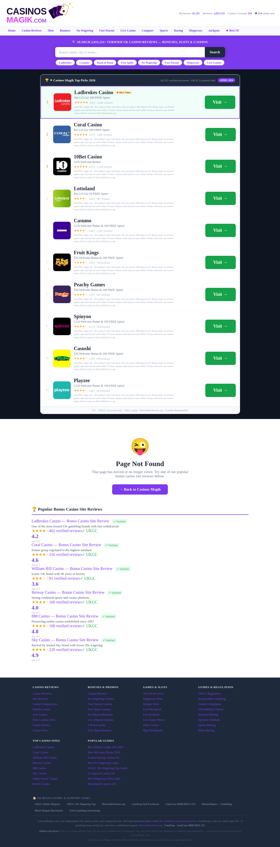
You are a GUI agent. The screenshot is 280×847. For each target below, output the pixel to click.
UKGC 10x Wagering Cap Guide (108, 768)
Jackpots (214, 30)
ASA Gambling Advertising (84, 810)
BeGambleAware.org (113, 803)
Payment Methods (209, 720)
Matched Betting (208, 714)
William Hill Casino (45, 757)
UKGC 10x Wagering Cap (81, 803)
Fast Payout (106, 30)
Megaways (195, 30)
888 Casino (39, 768)
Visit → (220, 102)
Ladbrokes (65, 62)
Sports (164, 30)
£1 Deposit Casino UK (101, 773)
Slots (51, 30)
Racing (178, 30)
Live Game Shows (154, 720)
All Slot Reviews (153, 693)
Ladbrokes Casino (43, 747)
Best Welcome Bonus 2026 (104, 752)
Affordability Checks (211, 709)
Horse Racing (206, 730)
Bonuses (65, 30)
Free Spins (127, 62)
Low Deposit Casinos (101, 720)
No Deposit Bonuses (100, 714)
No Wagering (84, 30)
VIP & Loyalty (97, 725)
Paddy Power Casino (45, 778)
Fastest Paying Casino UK (103, 757)
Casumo (84, 62)
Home (12, 30)
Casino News (41, 730)
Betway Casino (42, 763)
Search (215, 52)
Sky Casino (39, 773)
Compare (148, 30)
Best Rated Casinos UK (102, 784)
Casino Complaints (209, 704)
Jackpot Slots (151, 704)
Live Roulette (151, 714)
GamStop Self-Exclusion (145, 803)
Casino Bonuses (97, 693)
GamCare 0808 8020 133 (191, 825)
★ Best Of (232, 30)
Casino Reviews (32, 30)
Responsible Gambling (212, 699)
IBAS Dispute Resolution (49, 810)
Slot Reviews (41, 699)
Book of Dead (105, 62)
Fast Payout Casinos (100, 704)
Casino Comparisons (45, 704)
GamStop (170, 825)
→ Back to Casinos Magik (140, 489)
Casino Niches (41, 725)
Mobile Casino (41, 709)
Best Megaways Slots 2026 (104, 778)
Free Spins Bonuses (100, 730)
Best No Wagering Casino (103, 763)
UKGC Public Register (47, 803)
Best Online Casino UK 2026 (105, 747)
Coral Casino (40, 752)
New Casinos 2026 (44, 720)
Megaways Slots (153, 699)
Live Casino (128, 30)
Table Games (151, 725)
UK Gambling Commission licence (177, 820)
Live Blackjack (152, 709)
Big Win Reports (153, 730)
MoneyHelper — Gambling (217, 803)
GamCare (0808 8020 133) (180, 803)
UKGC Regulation (209, 693)
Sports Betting (207, 725)
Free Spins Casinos (99, 709)
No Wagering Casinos (101, 699)
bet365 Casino (41, 784)
